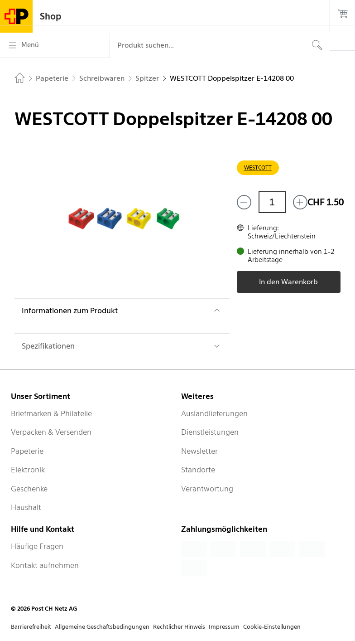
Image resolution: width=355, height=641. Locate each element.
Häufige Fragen (37, 546)
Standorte (198, 469)
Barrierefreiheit (31, 626)
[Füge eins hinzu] (300, 202)
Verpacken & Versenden (51, 432)
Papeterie (27, 451)
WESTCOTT (258, 167)
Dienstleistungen (210, 432)
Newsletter (199, 451)
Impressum (224, 626)
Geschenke (29, 488)
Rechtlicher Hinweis (179, 626)
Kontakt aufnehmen (45, 565)
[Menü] (55, 45)
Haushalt (26, 507)
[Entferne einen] (244, 202)
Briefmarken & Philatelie (51, 413)
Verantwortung (207, 488)
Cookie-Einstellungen (272, 626)
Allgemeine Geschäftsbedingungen (102, 626)
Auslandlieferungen (214, 413)
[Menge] (272, 202)
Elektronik (28, 469)
